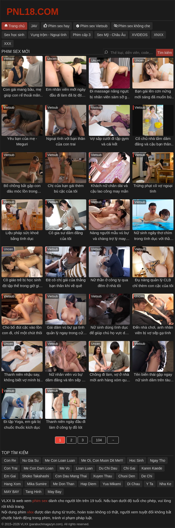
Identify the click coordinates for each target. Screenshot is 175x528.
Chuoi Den (126, 476)
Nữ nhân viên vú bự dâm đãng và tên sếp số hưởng (65, 380)
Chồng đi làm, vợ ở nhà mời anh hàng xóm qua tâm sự (109, 380)
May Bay (54, 492)
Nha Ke (165, 484)
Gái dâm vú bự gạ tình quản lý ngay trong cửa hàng (65, 333)
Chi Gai (129, 468)
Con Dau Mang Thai (71, 476)
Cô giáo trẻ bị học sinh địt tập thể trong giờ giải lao (22, 285)
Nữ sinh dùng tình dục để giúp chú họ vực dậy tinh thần (109, 333)
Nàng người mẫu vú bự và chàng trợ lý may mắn (109, 238)
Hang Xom (12, 484)
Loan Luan (84, 468)
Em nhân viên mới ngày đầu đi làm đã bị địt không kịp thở (65, 95)
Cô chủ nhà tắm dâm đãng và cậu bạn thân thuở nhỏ (153, 144)
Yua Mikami (112, 484)
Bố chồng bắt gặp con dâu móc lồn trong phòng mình (22, 191)
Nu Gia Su (30, 460)
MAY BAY (11, 492)
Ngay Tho (157, 460)
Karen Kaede (151, 468)
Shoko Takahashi (35, 476)
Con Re (10, 460)
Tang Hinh (33, 492)
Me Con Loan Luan (60, 460)
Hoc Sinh (136, 460)
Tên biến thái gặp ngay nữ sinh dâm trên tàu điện (153, 380)
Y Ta (149, 484)
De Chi (146, 476)
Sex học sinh (14, 35)
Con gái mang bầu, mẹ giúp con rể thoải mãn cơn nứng (22, 95)
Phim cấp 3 (82, 35)
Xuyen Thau (102, 476)
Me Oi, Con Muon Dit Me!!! (102, 460)
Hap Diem (88, 484)
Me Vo (65, 468)
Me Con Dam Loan (38, 468)
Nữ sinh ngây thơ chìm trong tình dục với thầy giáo (153, 238)
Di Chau (133, 484)
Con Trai (10, 468)
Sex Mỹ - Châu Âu (111, 35)
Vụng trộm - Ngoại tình (49, 35)
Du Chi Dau (108, 468)
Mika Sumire (37, 484)
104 (99, 440)
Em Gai (10, 476)
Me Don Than (63, 484)
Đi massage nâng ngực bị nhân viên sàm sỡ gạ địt (109, 97)
